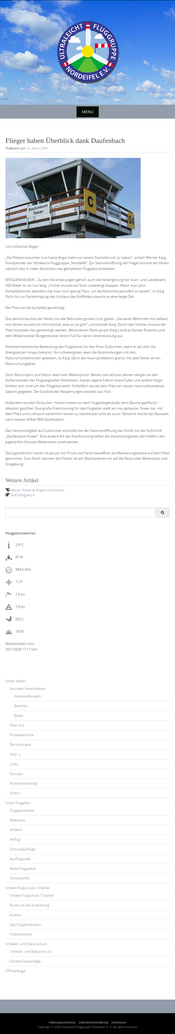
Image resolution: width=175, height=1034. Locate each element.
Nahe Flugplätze (23, 868)
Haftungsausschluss (62, 1022)
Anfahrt (16, 829)
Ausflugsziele (20, 858)
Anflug (15, 839)
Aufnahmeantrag (23, 783)
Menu (87, 111)
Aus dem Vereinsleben (27, 688)
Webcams (17, 820)
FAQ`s (15, 754)
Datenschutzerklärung (93, 1022)
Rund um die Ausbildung (29, 905)
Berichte (20, 705)
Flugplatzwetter (22, 810)
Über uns (17, 725)
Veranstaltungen (27, 696)
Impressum (118, 1022)
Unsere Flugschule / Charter (27, 887)
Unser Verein (15, 681)
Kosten (15, 914)
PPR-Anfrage (15, 970)
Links (14, 764)
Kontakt (16, 773)
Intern (15, 793)
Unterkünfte (19, 878)
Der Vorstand (20, 744)
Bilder (18, 715)
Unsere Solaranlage (25, 961)
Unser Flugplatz (17, 802)
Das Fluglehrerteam (25, 924)
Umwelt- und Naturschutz (26, 943)
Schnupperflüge (22, 849)
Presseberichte (22, 734)
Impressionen (21, 934)
